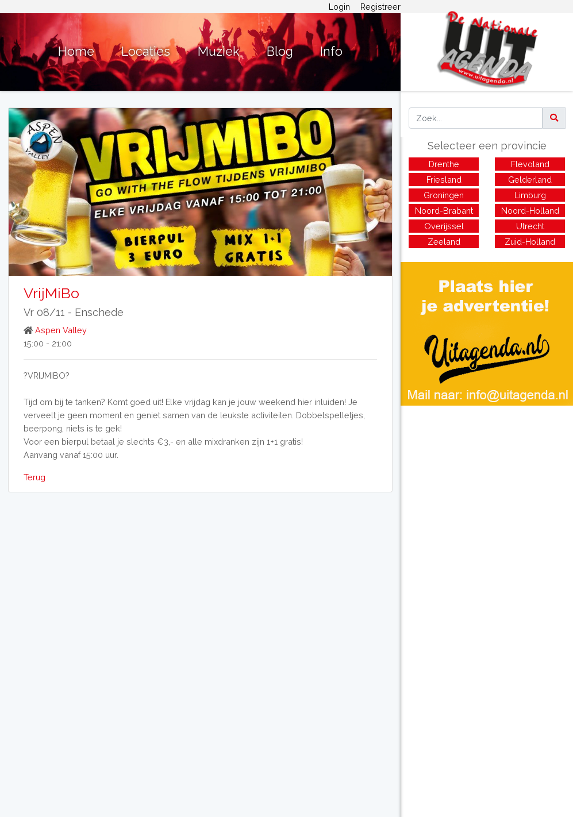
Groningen (444, 195)
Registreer (380, 6)
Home (76, 51)
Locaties (145, 51)
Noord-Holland (530, 210)
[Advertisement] (487, 486)
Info (331, 51)
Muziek (219, 51)
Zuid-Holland (530, 241)
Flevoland (530, 164)
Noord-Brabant (444, 210)
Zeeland (444, 241)
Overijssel (444, 226)
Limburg (530, 195)
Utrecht (530, 226)
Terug (34, 477)
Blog (280, 51)
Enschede (99, 312)
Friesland (444, 179)
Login (339, 6)
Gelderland (530, 179)
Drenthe (444, 164)
